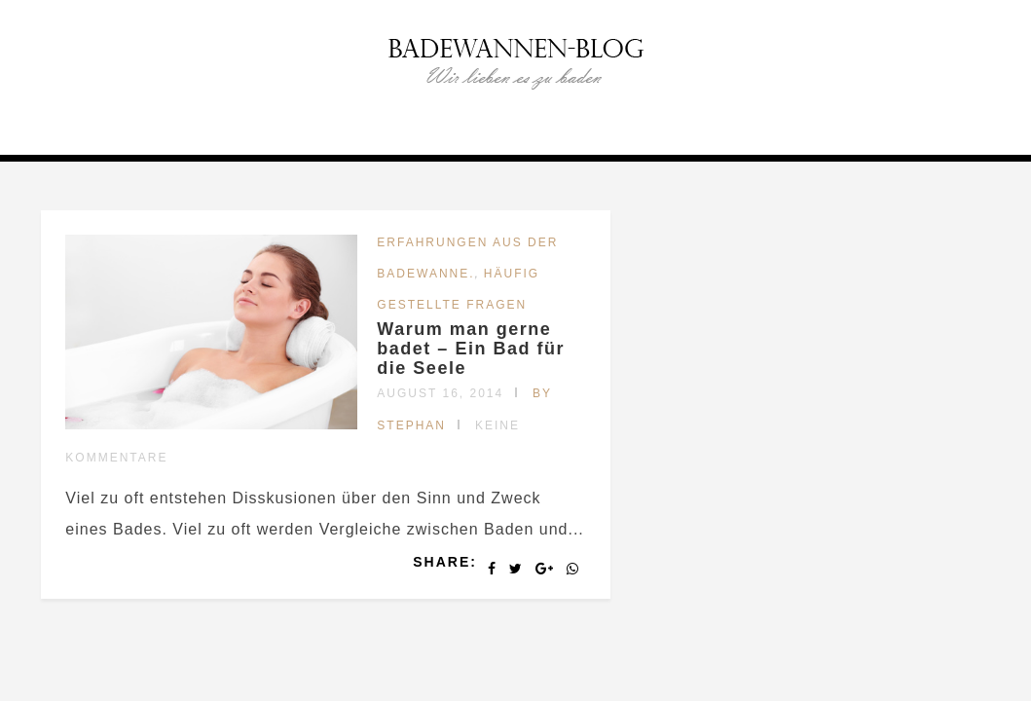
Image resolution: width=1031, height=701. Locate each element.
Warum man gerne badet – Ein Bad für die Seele (471, 348)
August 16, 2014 (440, 393)
